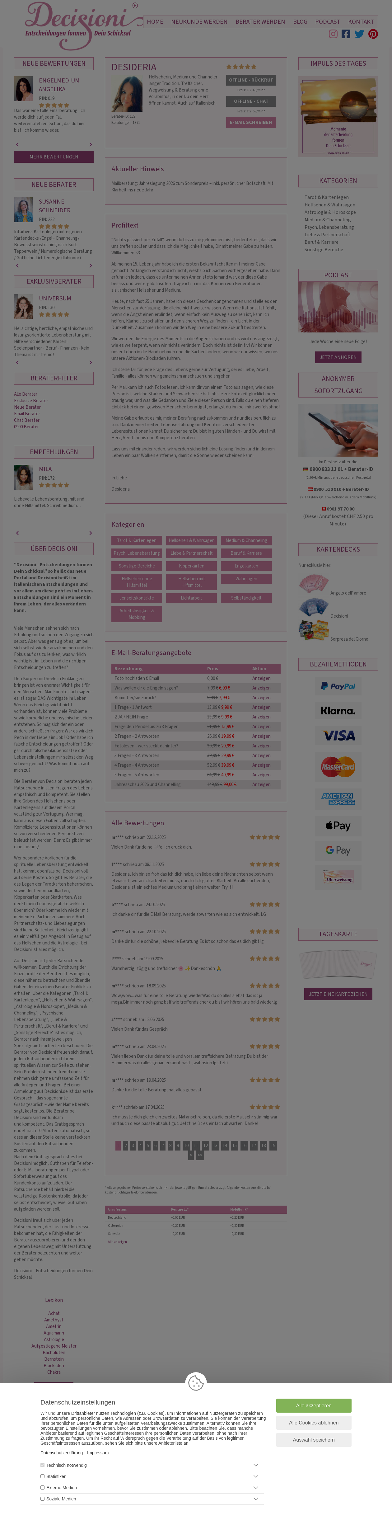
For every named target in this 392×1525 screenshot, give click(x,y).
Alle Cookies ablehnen (313, 1422)
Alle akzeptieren (314, 1405)
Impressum (98, 1452)
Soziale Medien (61, 1498)
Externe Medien (61, 1487)
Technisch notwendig (66, 1465)
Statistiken (56, 1476)
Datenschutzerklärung (61, 1452)
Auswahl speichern (314, 1440)
